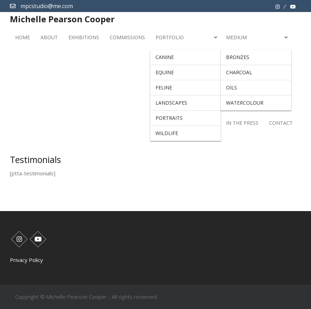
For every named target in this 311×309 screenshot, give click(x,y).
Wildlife (167, 133)
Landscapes (171, 102)
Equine (165, 72)
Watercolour (244, 102)
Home (22, 37)
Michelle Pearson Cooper (62, 19)
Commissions (127, 37)
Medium (236, 37)
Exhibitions (83, 37)
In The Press (242, 122)
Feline (164, 87)
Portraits (169, 118)
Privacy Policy (26, 259)
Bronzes (237, 57)
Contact (281, 122)
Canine (165, 57)
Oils (231, 87)
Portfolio (170, 37)
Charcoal (239, 72)
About (49, 37)
